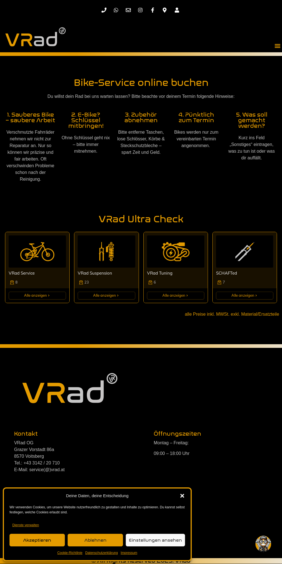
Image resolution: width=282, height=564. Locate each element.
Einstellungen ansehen (155, 540)
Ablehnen (95, 540)
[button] (182, 496)
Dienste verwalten (25, 525)
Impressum (129, 553)
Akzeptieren (37, 540)
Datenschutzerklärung (101, 553)
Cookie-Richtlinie (69, 553)
